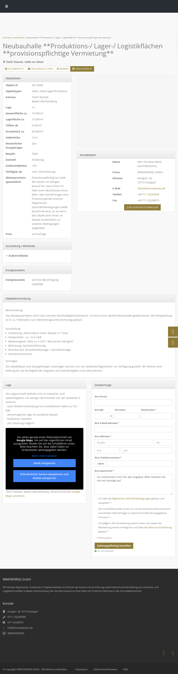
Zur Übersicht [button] (14, 68)
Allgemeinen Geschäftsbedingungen (131, 498)
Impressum (81, 669)
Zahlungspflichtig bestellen (114, 545)
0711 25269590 (16, 617)
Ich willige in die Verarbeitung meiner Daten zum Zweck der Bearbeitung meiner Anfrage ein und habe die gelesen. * (135, 527)
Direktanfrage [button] (82, 68)
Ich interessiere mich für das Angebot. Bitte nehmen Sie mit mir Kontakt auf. (133, 484)
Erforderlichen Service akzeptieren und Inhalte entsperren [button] (44, 476)
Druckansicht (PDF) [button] (40, 68)
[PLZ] (107, 450)
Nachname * (148, 409)
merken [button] (62, 68)
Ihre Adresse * (103, 436)
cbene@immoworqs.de (151, 188)
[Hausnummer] (163, 442)
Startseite (7, 37)
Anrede (99, 409)
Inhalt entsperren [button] (45, 463)
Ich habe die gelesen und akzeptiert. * (131, 500)
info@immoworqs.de (20, 627)
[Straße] (124, 442)
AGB (125, 669)
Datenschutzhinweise (105, 669)
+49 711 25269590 (148, 194)
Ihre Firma (101, 396)
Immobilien (19, 37)
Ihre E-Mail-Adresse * (107, 423)
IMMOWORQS (15, 633)
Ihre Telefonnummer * (108, 457)
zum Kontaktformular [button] (142, 207)
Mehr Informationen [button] (44, 456)
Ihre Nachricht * (104, 470)
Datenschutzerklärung (160, 527)
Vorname (119, 409)
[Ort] (146, 450)
